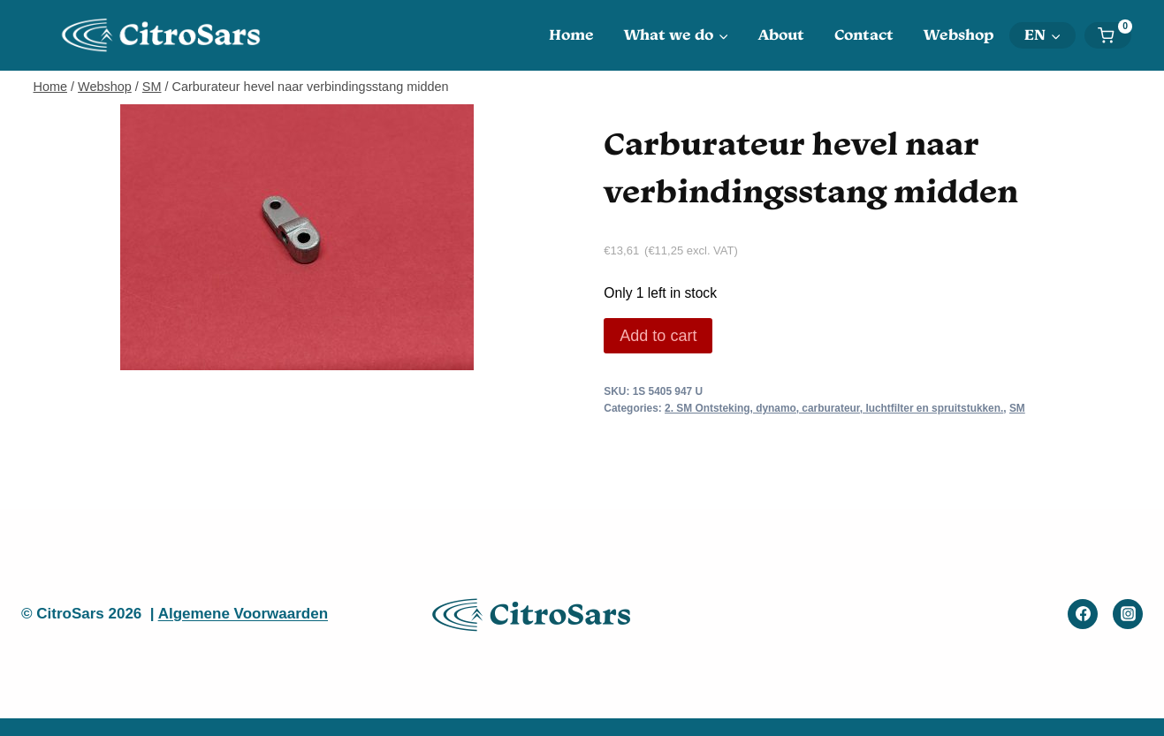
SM (1017, 408)
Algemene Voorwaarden (243, 613)
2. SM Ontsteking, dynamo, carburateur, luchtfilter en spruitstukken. (834, 408)
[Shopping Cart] (1114, 35)
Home (571, 34)
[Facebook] (1083, 614)
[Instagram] (1128, 614)
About (781, 34)
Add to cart (658, 336)
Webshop (959, 34)
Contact (864, 34)
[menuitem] (1042, 35)
